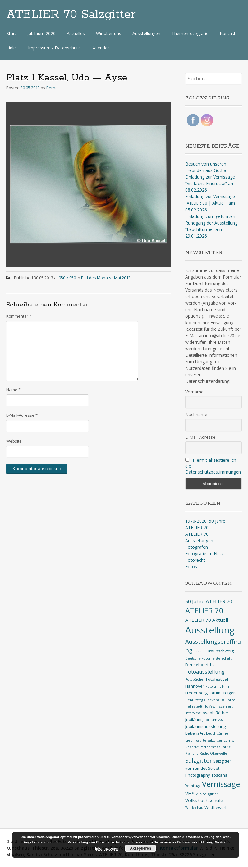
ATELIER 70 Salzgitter (71, 14)
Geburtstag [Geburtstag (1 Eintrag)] (194, 700)
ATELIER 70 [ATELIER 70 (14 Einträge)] (204, 610)
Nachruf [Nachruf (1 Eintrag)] (192, 747)
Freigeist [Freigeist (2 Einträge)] (230, 693)
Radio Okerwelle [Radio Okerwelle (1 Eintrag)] (213, 753)
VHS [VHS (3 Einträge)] (190, 793)
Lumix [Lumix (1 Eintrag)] (229, 740)
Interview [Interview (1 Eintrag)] (192, 713)
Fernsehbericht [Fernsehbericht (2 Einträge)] (199, 664)
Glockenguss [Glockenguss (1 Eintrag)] (214, 700)
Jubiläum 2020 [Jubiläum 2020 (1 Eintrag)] (214, 720)
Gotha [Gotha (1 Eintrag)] (230, 700)
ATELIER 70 (197, 534)
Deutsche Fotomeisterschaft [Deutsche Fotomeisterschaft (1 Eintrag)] (208, 658)
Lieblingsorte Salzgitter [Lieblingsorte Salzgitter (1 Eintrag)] (204, 740)
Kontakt (228, 33)
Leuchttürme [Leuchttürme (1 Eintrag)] (217, 733)
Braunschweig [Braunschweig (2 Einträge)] (220, 651)
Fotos (191, 567)
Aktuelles (76, 33)
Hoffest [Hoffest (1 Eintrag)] (209, 706)
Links (12, 48)
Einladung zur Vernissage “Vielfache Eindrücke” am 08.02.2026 (210, 183)
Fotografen (196, 547)
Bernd (52, 87)
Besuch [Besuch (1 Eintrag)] (199, 651)
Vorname (194, 392)
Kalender (100, 48)
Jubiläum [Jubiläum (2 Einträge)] (193, 719)
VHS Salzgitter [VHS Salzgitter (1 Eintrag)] (207, 794)
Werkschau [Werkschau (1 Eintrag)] (194, 808)
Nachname (196, 414)
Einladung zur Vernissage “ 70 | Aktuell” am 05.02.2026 (210, 203)
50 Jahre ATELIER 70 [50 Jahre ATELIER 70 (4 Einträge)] (208, 601)
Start (11, 33)
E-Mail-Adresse (22, 415)
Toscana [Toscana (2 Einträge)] (219, 775)
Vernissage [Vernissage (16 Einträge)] (221, 784)
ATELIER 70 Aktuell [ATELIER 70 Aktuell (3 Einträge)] (206, 620)
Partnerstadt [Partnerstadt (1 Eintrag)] (210, 747)
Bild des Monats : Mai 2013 (106, 277)
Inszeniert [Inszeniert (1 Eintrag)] (224, 706)
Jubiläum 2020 (41, 33)
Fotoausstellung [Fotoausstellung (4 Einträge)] (205, 671)
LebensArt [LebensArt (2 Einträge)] (195, 733)
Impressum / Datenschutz (54, 48)
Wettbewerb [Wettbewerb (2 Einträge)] (216, 807)
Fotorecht (195, 560)
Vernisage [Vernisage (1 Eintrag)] (193, 785)
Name (13, 390)
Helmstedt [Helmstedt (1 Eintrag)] (193, 706)
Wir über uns (108, 33)
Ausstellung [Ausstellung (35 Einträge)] (210, 630)
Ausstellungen (146, 33)
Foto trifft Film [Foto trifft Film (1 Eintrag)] (217, 686)
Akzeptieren (140, 848)
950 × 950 (67, 277)
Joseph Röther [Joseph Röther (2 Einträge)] (215, 712)
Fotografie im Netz (204, 553)
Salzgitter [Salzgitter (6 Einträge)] (198, 760)
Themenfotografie (190, 33)
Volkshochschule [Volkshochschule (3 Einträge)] (204, 800)
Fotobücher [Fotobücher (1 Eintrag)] (195, 679)
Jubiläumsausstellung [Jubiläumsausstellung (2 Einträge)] (205, 726)
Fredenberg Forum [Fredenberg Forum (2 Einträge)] (202, 693)
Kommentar (18, 316)
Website (14, 441)
